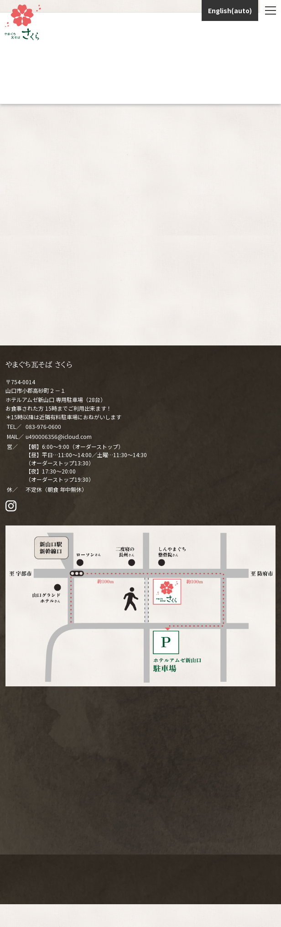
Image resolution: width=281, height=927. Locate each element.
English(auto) (230, 10)
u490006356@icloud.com (59, 436)
